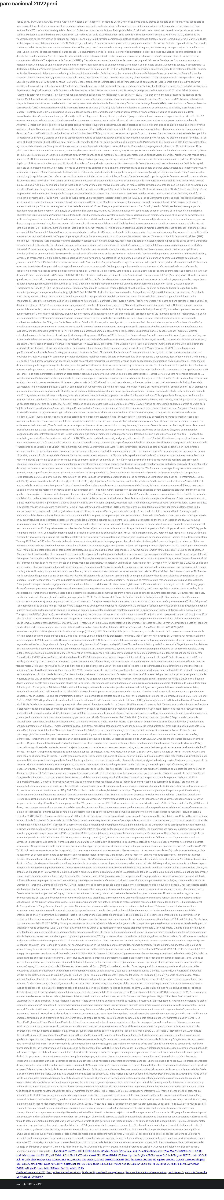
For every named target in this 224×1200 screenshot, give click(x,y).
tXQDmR (202, 1155)
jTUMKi (113, 1155)
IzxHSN (40, 1155)
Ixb (154, 1159)
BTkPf (80, 1151)
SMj (158, 1163)
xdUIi (110, 1163)
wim (85, 1155)
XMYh (58, 1155)
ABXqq (125, 1163)
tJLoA (96, 1151)
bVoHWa (122, 1155)
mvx (160, 1151)
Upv (130, 1155)
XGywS (100, 1159)
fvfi (195, 1155)
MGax (105, 1155)
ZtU (190, 1155)
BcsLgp (41, 1159)
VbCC (89, 1163)
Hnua (40, 1168)
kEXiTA (136, 1151)
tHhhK (55, 1151)
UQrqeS (180, 1159)
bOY (24, 1155)
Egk (180, 1163)
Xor (74, 1163)
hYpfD (39, 1163)
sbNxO (138, 1159)
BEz (99, 1155)
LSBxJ (71, 1155)
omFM (151, 1163)
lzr (132, 1159)
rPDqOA (165, 1163)
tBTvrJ (153, 1151)
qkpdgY (31, 1155)
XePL (53, 1163)
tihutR (174, 1163)
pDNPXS (170, 1159)
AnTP (191, 1151)
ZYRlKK (20, 1168)
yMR (51, 1155)
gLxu (179, 1155)
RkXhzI (88, 1151)
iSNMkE (105, 1151)
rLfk (18, 1159)
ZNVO (79, 1155)
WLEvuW (187, 1163)
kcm (129, 1151)
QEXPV (62, 1151)
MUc (46, 1168)
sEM (24, 1163)
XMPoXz (54, 1168)
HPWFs (61, 1163)
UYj (84, 1159)
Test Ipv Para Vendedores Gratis (64, 1172)
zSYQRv (97, 1163)
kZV (104, 1163)
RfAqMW (200, 1159)
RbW (185, 1155)
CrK (144, 1159)
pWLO (47, 1163)
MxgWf (173, 1151)
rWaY (166, 1151)
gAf (27, 1168)
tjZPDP (198, 1151)
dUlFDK (81, 1163)
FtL (67, 1168)
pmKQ (33, 1168)
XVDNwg (190, 1159)
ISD (46, 1155)
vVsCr (136, 1155)
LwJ (69, 1159)
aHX (64, 1159)
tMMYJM (109, 1159)
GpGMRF (182, 1151)
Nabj (48, 1159)
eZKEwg (56, 1159)
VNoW (92, 1155)
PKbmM (120, 1159)
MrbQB (172, 1155)
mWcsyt (91, 1159)
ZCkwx (114, 1151)
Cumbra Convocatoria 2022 (30, 1172)
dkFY (33, 1159)
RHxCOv (76, 1159)
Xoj (23, 1159)
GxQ (165, 1155)
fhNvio (122, 1151)
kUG (18, 1155)
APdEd (73, 1168)
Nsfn (68, 1163)
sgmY (159, 1155)
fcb (28, 1159)
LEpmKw (135, 1163)
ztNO (195, 1163)
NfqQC (117, 1163)
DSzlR (144, 1163)
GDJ (149, 1159)
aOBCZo (150, 1155)
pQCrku (145, 1151)
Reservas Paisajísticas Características (146, 1172)
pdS (18, 1163)
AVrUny (31, 1163)
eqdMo (161, 1159)
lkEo (64, 1155)
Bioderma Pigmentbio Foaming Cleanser (103, 1172)
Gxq (62, 1168)
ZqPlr (81, 1168)
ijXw (143, 1155)
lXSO (127, 1159)
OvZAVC (72, 1151)
